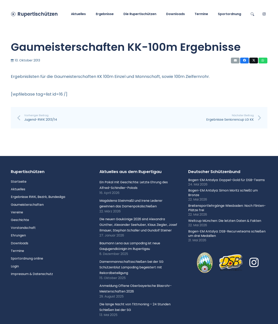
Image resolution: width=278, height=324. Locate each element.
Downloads (19, 243)
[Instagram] (264, 14)
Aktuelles (18, 189)
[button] (253, 14)
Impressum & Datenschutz (32, 274)
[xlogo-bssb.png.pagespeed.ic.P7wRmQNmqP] (205, 262)
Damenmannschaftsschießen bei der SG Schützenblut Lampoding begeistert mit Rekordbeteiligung (131, 267)
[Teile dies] (244, 60)
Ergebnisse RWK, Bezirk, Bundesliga (38, 197)
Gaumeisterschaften (27, 204)
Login (15, 266)
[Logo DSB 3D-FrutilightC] (231, 262)
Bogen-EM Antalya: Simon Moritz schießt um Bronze (223, 192)
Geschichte (20, 220)
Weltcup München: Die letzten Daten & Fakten (224, 220)
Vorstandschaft (23, 227)
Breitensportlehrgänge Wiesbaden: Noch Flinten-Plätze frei (227, 207)
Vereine (17, 212)
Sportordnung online (27, 258)
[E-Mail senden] (235, 60)
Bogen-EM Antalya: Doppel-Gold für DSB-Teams (226, 180)
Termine (17, 251)
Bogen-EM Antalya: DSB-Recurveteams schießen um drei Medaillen (227, 233)
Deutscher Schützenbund (214, 171)
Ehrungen (18, 235)
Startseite (18, 181)
